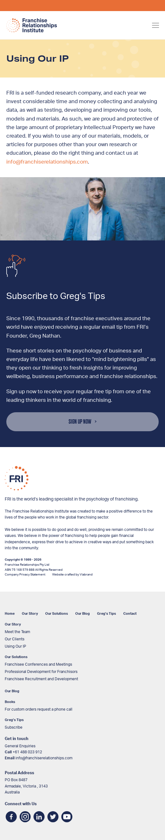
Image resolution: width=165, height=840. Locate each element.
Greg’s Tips (106, 613)
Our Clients (14, 639)
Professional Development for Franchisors (41, 672)
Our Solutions (56, 613)
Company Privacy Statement (25, 574)
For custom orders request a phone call (38, 709)
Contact (130, 613)
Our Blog (82, 613)
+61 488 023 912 (27, 752)
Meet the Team (17, 632)
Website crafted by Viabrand (72, 574)
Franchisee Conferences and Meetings (38, 664)
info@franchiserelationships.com (47, 162)
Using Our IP (15, 646)
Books (10, 702)
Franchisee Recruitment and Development (41, 679)
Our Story (30, 613)
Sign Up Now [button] (80, 421)
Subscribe (13, 727)
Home (10, 613)
